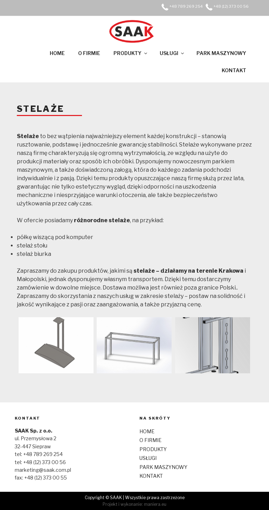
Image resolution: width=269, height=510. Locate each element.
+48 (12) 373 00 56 (231, 6)
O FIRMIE (89, 53)
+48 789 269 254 (186, 6)
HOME (57, 53)
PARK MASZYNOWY (221, 53)
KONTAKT (234, 70)
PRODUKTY (130, 53)
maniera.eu (155, 504)
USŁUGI (172, 53)
